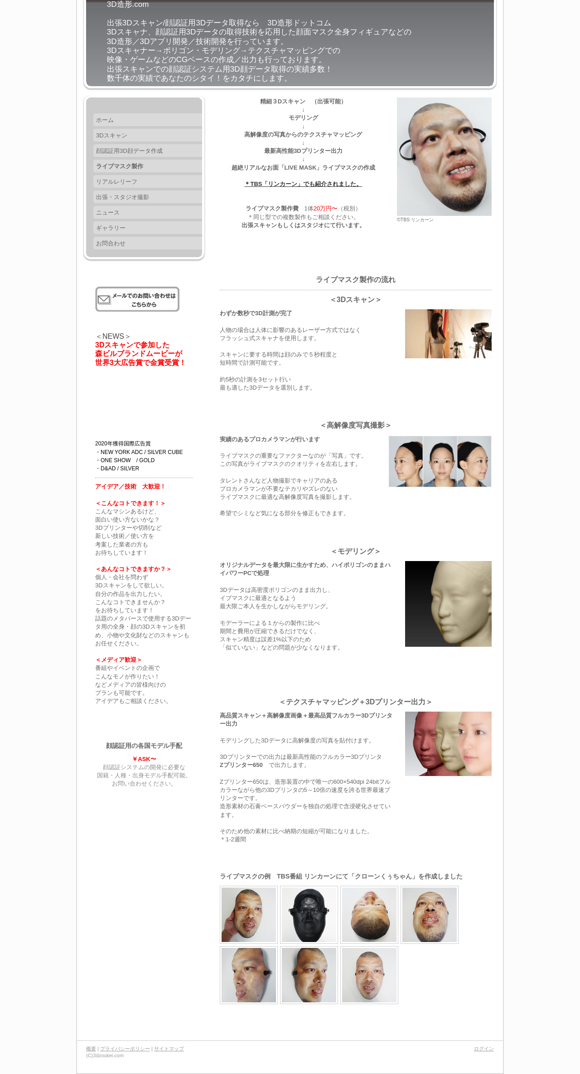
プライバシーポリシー (125, 1048)
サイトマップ (169, 1048)
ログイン (484, 1048)
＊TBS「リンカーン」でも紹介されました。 (303, 184)
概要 (91, 1048)
